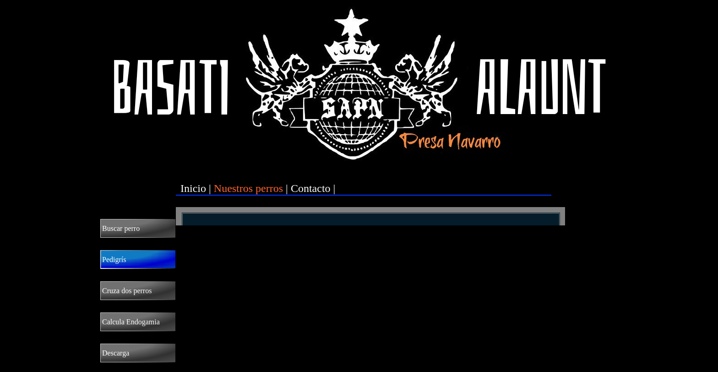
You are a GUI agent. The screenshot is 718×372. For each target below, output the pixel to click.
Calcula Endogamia (131, 322)
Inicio (193, 188)
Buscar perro (121, 228)
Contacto (311, 188)
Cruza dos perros (127, 291)
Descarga (115, 353)
